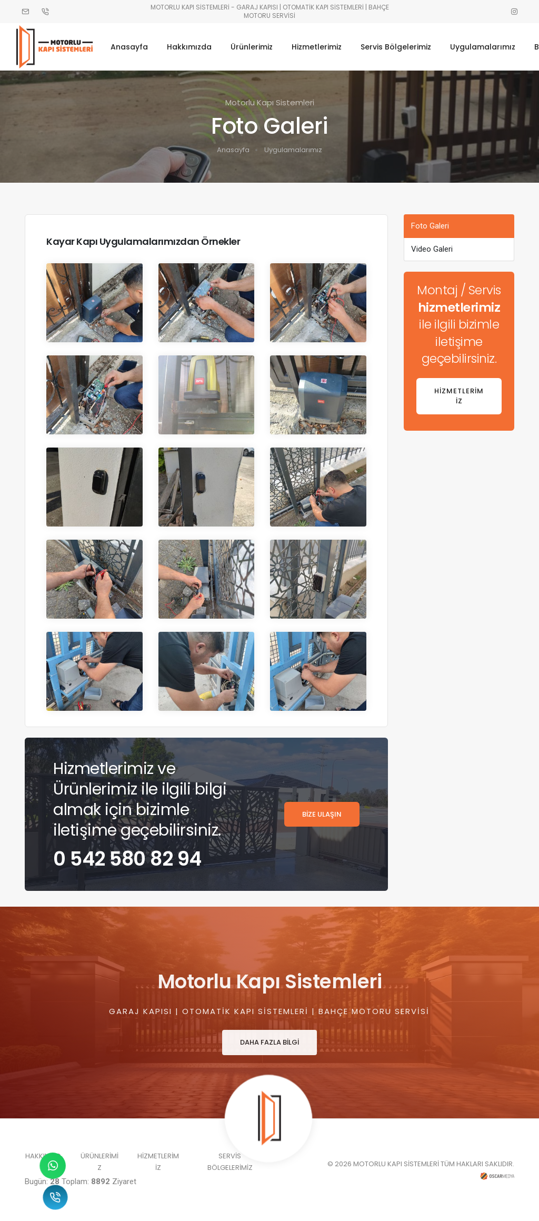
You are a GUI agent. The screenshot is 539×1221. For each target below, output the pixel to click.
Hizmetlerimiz (323, 46)
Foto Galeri (430, 226)
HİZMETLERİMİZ (459, 396)
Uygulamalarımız (489, 46)
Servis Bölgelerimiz (402, 46)
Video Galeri (432, 249)
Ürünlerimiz (258, 46)
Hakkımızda (195, 46)
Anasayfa (135, 46)
